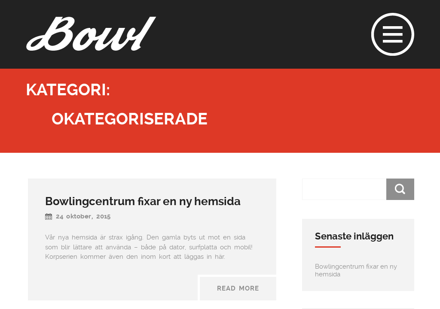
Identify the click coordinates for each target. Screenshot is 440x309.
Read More (238, 288)
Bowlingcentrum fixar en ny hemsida (143, 201)
